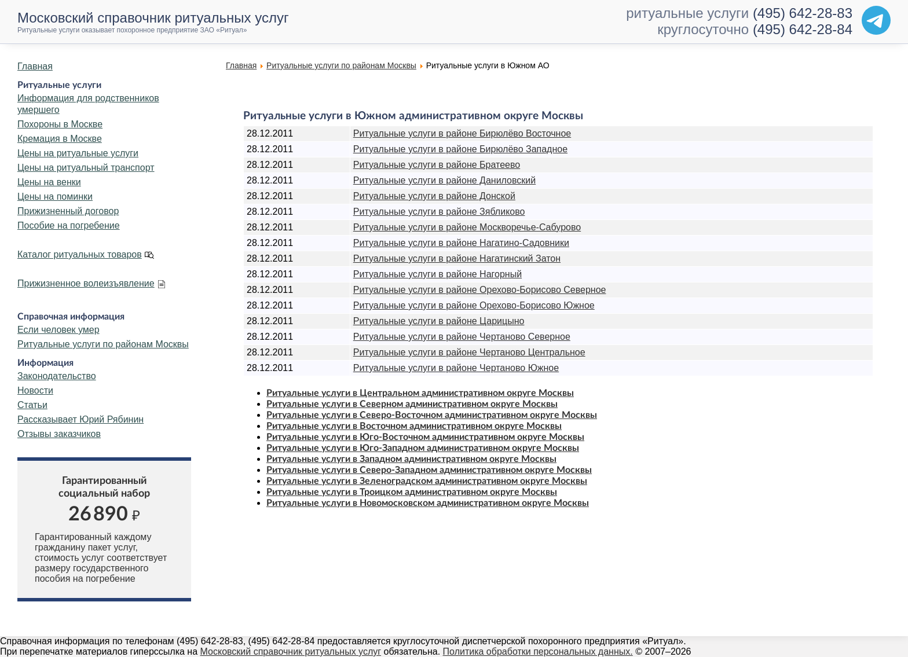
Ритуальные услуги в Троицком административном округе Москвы (411, 492)
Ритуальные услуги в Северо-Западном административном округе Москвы (429, 470)
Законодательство (56, 376)
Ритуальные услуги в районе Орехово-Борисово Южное (474, 305)
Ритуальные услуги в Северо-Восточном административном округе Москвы (431, 415)
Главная (35, 66)
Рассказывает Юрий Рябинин (80, 419)
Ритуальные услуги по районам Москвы (103, 344)
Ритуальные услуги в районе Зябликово (439, 211)
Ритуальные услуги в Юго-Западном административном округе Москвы (422, 448)
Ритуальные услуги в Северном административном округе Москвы (412, 404)
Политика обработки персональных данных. (538, 651)
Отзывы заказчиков (59, 434)
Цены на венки (49, 182)
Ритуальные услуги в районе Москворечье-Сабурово (467, 227)
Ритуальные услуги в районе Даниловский (444, 180)
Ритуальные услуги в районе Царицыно (439, 321)
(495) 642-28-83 (802, 13)
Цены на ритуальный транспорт (86, 167)
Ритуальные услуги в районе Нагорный (437, 274)
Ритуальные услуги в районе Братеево (436, 165)
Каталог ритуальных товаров (79, 254)
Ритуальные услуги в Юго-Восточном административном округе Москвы (425, 437)
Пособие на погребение (68, 225)
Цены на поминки (55, 196)
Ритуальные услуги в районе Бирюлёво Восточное (462, 133)
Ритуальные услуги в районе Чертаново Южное (456, 368)
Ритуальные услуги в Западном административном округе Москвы (411, 459)
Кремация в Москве (59, 139)
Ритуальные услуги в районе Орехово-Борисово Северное (479, 290)
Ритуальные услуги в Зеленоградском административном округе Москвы (426, 481)
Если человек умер (58, 330)
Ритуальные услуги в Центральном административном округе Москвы (420, 393)
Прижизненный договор (68, 211)
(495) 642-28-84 (802, 29)
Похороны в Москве (59, 124)
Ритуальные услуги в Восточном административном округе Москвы (414, 426)
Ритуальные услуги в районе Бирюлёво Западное (460, 149)
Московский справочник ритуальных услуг (291, 651)
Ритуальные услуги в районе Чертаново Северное (461, 337)
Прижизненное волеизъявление (86, 283)
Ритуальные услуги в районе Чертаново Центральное (469, 352)
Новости (35, 390)
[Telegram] (876, 20)
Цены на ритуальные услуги (77, 153)
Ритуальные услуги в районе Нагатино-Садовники (461, 243)
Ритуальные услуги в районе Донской (434, 196)
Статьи (32, 405)
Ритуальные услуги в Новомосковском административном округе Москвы (427, 503)
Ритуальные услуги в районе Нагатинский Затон (457, 258)
